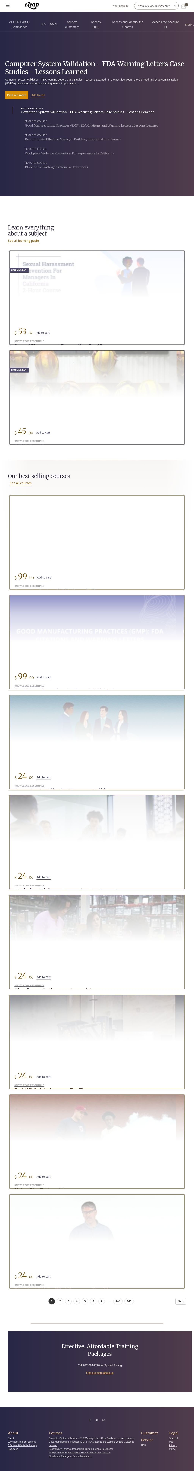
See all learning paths (24, 241)
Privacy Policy (173, 1445)
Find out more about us (99, 1370)
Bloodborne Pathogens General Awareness (70, 1454)
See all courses (21, 483)
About (11, 1435)
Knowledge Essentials (28, 341)
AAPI (53, 24)
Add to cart (38, 95)
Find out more (16, 95)
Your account (120, 5)
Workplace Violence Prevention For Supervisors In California (79, 1450)
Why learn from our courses (22, 1439)
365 (43, 24)
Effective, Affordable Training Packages (22, 1445)
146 (129, 1298)
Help (143, 1442)
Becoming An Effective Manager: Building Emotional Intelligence (81, 1446)
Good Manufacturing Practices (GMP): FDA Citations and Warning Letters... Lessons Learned (91, 1441)
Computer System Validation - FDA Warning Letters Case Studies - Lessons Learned (94, 68)
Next (181, 1299)
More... (189, 24)
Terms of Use (173, 1437)
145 (118, 1298)
